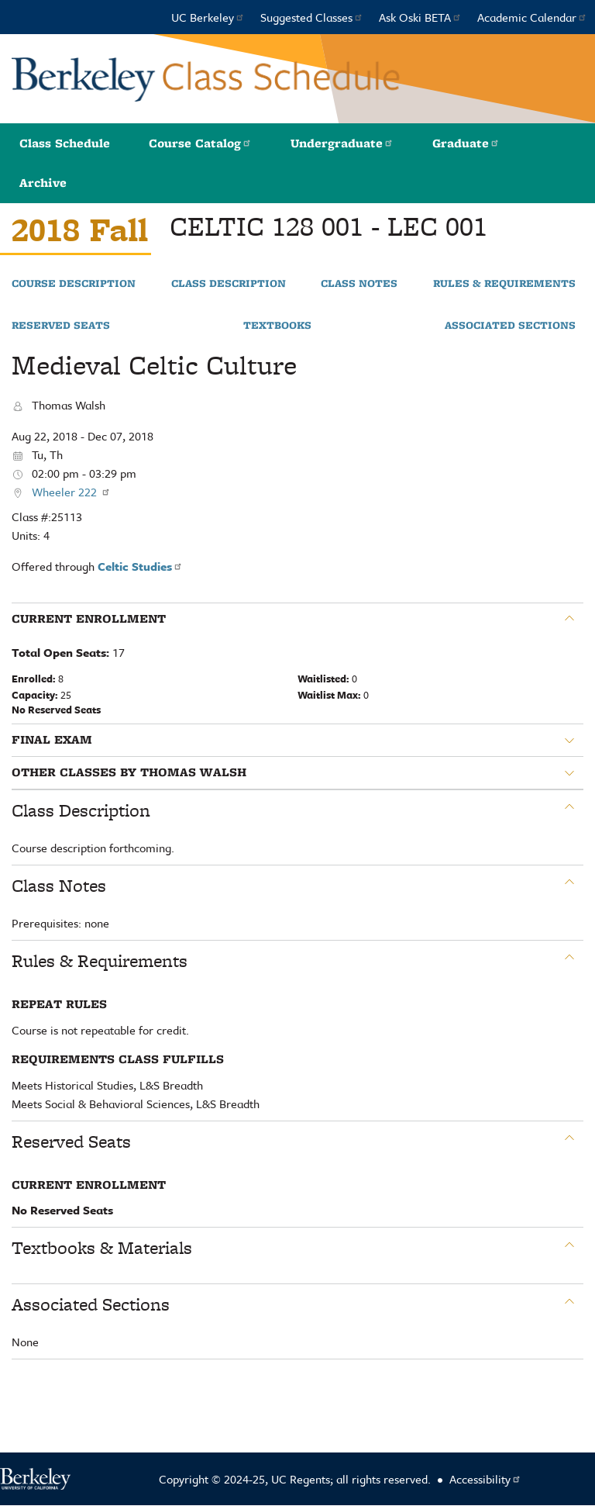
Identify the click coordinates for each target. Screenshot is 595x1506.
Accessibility (485, 1478)
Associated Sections (510, 325)
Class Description (228, 283)
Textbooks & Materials (102, 1248)
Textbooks (277, 325)
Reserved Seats (61, 325)
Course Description (74, 283)
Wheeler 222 (71, 491)
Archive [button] (43, 182)
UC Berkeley (208, 17)
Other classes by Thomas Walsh (129, 772)
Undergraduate (342, 143)
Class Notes (359, 283)
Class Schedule (64, 143)
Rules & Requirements (504, 283)
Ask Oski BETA (420, 17)
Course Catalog (200, 143)
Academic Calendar (532, 17)
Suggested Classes (311, 17)
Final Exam (52, 740)
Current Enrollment (89, 619)
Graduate (466, 143)
